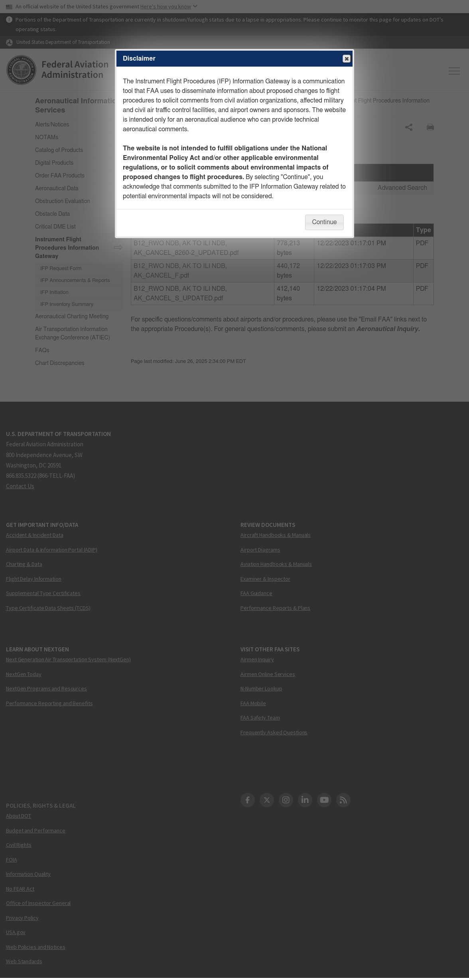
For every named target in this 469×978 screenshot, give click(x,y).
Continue (324, 222)
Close (346, 59)
